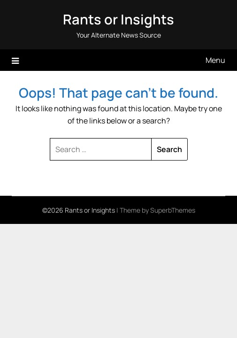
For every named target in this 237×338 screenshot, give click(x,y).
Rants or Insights (118, 19)
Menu (215, 60)
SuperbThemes (172, 210)
